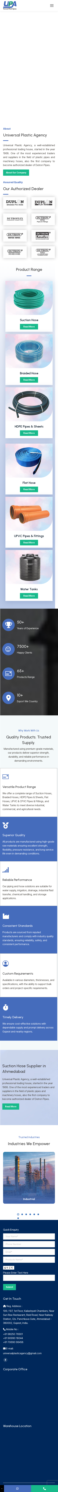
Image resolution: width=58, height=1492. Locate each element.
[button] (18, 1214)
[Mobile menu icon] (52, 5)
